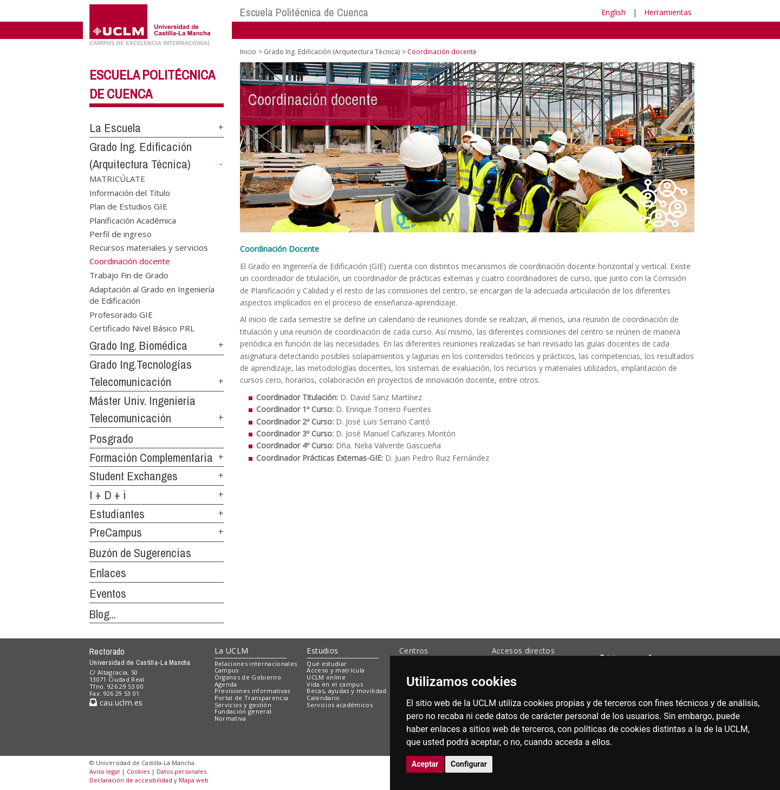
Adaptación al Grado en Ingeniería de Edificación (151, 294)
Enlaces (107, 573)
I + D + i (107, 495)
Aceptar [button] (425, 764)
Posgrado (111, 438)
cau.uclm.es (115, 702)
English (613, 12)
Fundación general (243, 711)
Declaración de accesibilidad (130, 780)
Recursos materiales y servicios (148, 247)
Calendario (323, 698)
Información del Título (129, 192)
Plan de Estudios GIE (128, 206)
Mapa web (194, 780)
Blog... (102, 614)
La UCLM (231, 650)
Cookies (138, 771)
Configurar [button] (469, 764)
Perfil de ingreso (120, 233)
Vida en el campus (335, 684)
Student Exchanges (133, 476)
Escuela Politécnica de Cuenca (304, 12)
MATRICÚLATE (117, 178)
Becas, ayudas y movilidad (346, 691)
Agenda (225, 684)
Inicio (248, 51)
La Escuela (115, 128)
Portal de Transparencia (251, 698)
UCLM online (326, 677)
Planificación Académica (132, 219)
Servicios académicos (340, 705)
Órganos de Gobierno (247, 677)
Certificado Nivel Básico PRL (141, 328)
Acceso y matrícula (336, 670)
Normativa (230, 718)
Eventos (107, 593)
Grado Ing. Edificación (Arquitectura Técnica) (332, 51)
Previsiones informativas (252, 691)
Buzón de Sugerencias (140, 553)
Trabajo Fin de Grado (128, 275)
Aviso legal (104, 771)
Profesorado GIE (121, 314)
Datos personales (181, 771)
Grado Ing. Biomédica (138, 345)
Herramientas (668, 12)
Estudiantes (117, 514)
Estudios (322, 650)
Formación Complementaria (151, 457)
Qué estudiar (327, 664)
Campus (226, 670)
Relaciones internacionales (255, 664)
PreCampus (115, 532)
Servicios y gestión (242, 705)
